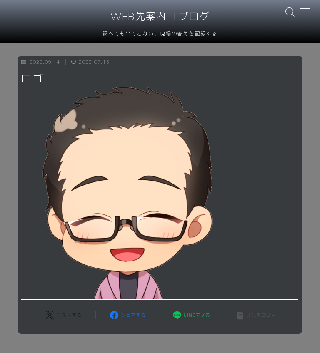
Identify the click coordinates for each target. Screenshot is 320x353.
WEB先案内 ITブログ (160, 16)
